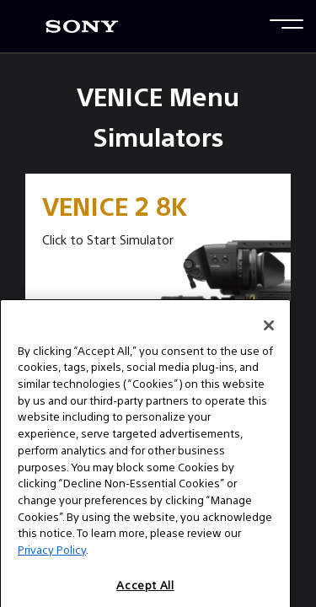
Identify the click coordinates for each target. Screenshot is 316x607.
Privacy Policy (52, 563)
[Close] (268, 338)
